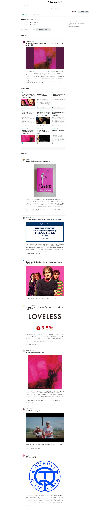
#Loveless (28, 209)
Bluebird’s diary (28, 217)
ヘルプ (78, 23)
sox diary (27, 408)
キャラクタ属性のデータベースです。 (58, 100)
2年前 (34, 159)
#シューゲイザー (57, 80)
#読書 (58, 209)
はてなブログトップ (71, 24)
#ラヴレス (57, 400)
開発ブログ (82, 23)
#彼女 (29, 505)
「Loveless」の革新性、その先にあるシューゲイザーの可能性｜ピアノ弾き (28, 96)
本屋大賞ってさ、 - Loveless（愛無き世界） (42, 95)
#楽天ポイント (35, 344)
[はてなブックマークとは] (29, 88)
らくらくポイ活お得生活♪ (30, 305)
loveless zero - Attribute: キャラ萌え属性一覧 (58, 95)
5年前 (31, 455)
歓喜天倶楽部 (28, 260)
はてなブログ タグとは (72, 23)
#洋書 (27, 210)
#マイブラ (43, 298)
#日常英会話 (31, 210)
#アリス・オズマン (35, 209)
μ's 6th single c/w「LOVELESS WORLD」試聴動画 (43, 132)
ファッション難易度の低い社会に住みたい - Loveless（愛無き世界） (58, 114)
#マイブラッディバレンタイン (47, 400)
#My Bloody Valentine (30, 80)
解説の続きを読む (43, 29)
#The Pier (32, 448)
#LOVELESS (28, 344)
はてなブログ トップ (25, 5)
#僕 (26, 505)
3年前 (32, 260)
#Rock (51, 80)
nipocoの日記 (28, 350)
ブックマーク (25, 92)
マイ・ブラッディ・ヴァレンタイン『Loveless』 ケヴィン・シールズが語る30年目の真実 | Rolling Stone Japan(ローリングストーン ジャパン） (43, 114)
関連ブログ (39, 14)
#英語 (36, 210)
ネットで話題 (32, 14)
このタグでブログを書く (83, 11)
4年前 (37, 305)
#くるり (27, 448)
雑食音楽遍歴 (28, 41)
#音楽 (39, 82)
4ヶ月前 (33, 41)
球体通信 (27, 455)
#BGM (42, 82)
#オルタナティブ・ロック (31, 82)
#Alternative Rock (45, 80)
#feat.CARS (37, 448)
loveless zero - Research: (58, 130)
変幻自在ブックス (29, 159)
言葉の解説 (24, 14)
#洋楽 (47, 298)
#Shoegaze (38, 80)
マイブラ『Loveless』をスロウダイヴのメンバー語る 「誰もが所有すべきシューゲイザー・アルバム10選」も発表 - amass (28, 132)
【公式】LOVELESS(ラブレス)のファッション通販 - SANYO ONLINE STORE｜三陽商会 (28, 114)
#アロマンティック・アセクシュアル (48, 209)
